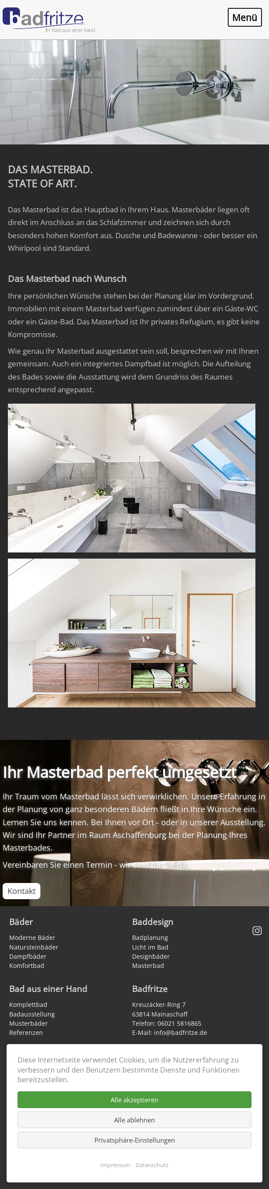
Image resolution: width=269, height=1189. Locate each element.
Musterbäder (28, 1023)
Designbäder (151, 956)
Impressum (115, 1165)
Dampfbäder (28, 956)
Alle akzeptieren (134, 1099)
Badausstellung (32, 1014)
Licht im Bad (150, 947)
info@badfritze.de (180, 1032)
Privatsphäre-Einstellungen (134, 1140)
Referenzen (26, 1032)
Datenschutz (152, 1165)
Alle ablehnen (134, 1119)
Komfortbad (26, 965)
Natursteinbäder (33, 947)
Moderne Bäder (32, 937)
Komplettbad (28, 1004)
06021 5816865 (179, 1023)
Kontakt (21, 891)
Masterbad (148, 965)
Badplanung (150, 937)
